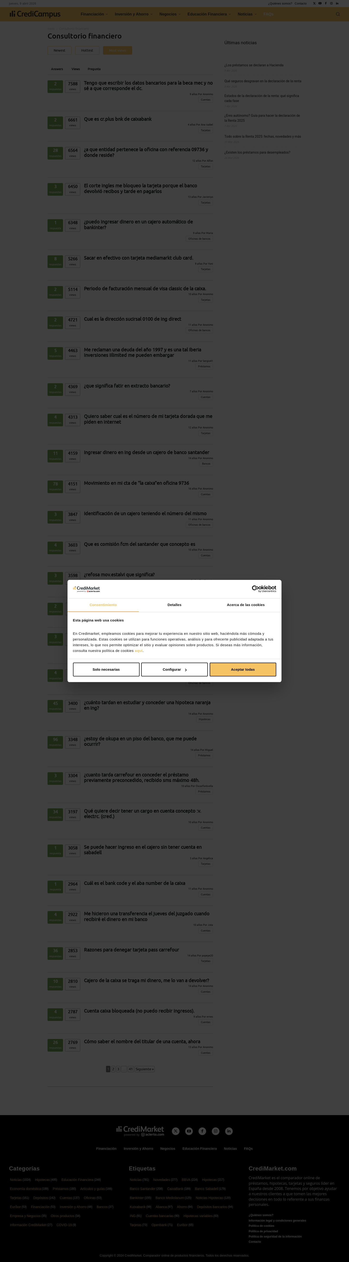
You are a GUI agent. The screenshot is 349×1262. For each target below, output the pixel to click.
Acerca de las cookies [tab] (246, 605)
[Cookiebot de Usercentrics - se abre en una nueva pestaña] (255, 588)
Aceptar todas (243, 669)
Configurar (175, 669)
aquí (139, 651)
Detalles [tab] (174, 605)
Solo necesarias (106, 669)
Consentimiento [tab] (103, 605)
